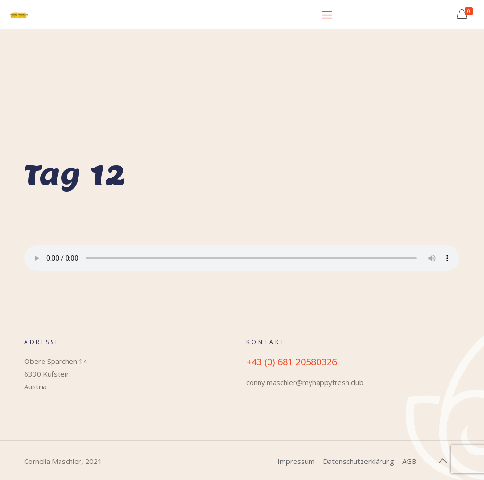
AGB (409, 461)
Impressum (296, 461)
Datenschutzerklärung (358, 461)
